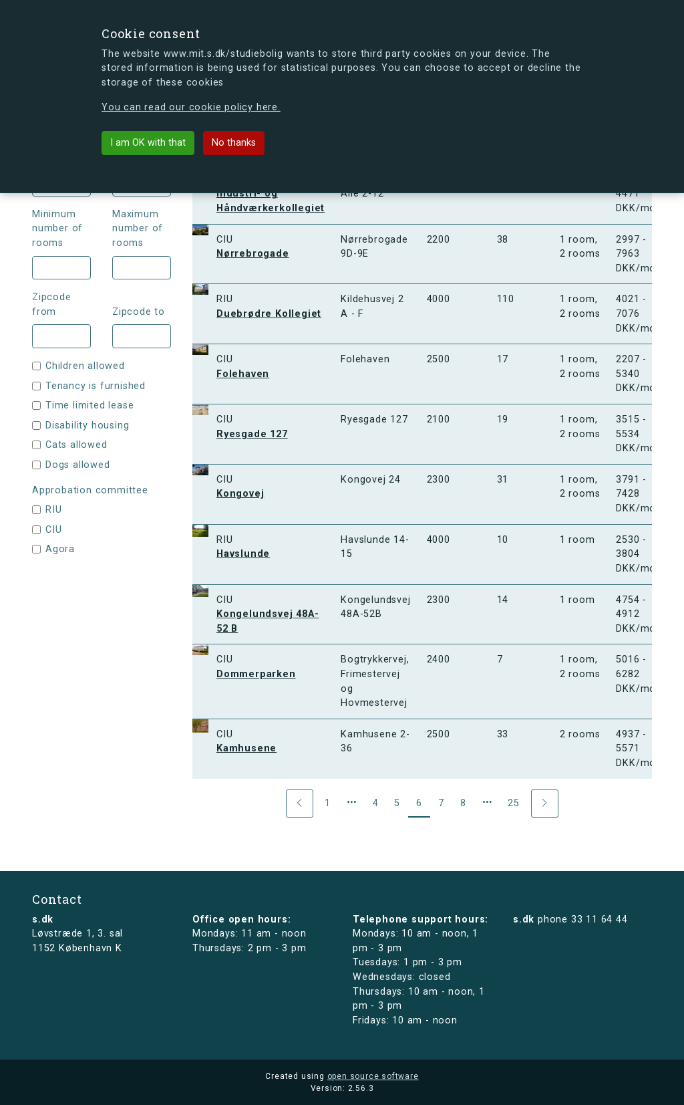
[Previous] (299, 803)
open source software (373, 1076)
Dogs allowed (77, 465)
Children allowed (85, 366)
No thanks (234, 142)
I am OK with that (148, 142)
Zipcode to (138, 312)
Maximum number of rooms (137, 229)
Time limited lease (89, 405)
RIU (53, 509)
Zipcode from (51, 304)
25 (514, 803)
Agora (60, 549)
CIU (53, 529)
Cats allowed (76, 445)
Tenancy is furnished (95, 386)
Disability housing (87, 425)
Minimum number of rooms (57, 229)
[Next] (544, 803)
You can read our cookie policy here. (191, 107)
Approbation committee (90, 490)
